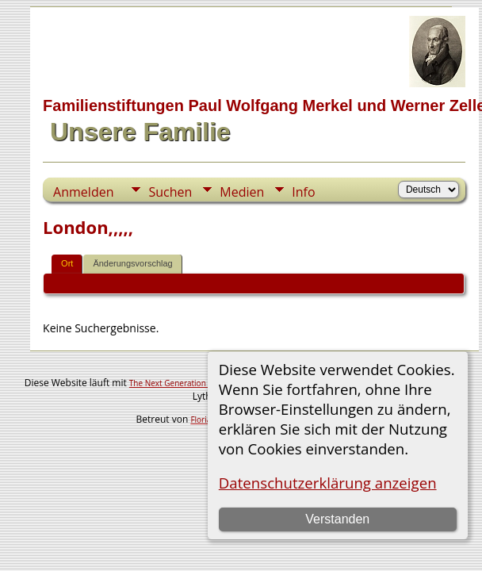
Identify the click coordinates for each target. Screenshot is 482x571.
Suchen (170, 192)
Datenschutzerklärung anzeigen (328, 482)
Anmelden (83, 192)
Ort (67, 263)
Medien (242, 192)
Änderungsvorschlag (132, 263)
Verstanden (337, 519)
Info (303, 192)
